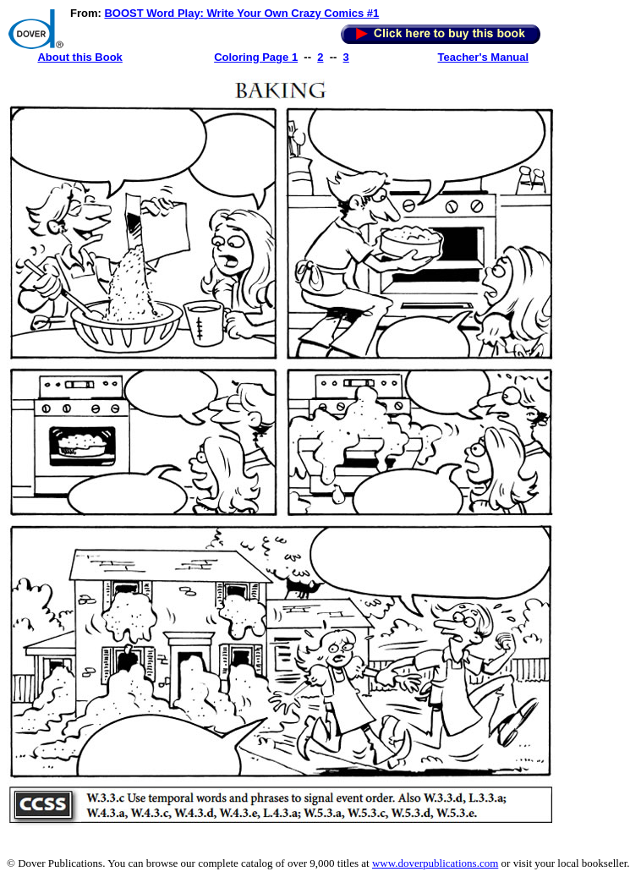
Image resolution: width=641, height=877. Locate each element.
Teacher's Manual (483, 57)
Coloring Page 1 (256, 57)
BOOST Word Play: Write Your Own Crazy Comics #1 (241, 13)
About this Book (79, 57)
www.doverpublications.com (435, 863)
